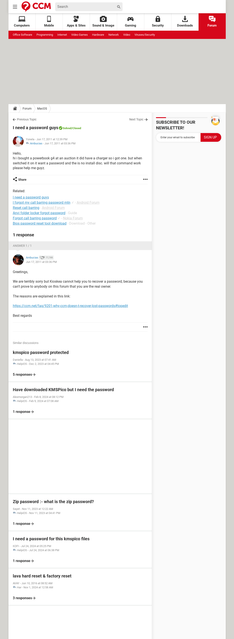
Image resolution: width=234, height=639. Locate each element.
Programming (45, 34)
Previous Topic (27, 119)
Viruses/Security (144, 34)
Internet (62, 34)
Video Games (79, 34)
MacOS (42, 108)
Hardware (98, 34)
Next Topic (136, 119)
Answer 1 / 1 (22, 245)
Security (158, 21)
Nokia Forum (73, 218)
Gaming (130, 21)
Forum (212, 21)
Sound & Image (103, 21)
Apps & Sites (76, 21)
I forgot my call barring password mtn (41, 202)
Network (113, 34)
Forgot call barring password (35, 218)
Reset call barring (26, 208)
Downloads (185, 21)
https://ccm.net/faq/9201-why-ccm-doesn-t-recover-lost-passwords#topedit (70, 306)
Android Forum (88, 202)
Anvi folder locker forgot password (39, 213)
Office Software (22, 34)
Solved (67, 128)
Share (22, 179)
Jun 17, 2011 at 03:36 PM (60, 143)
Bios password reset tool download (39, 223)
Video (126, 34)
